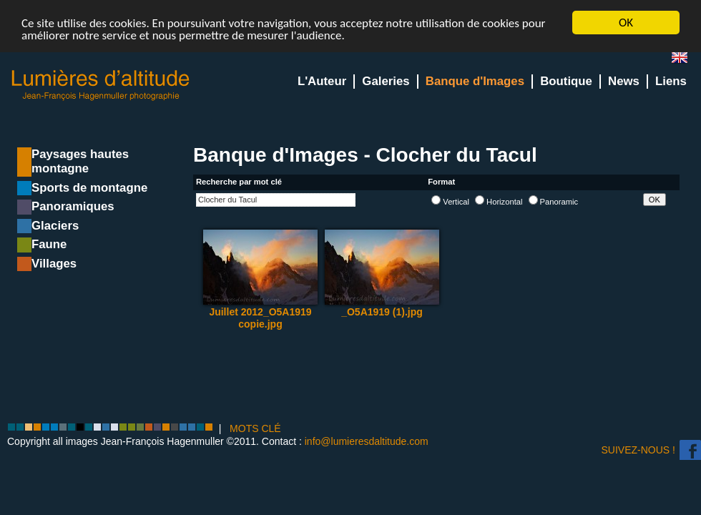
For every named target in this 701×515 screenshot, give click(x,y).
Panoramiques (72, 206)
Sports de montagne (89, 188)
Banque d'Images (475, 81)
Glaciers (55, 225)
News (623, 81)
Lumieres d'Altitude (101, 85)
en (685, 60)
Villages (54, 263)
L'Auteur (322, 81)
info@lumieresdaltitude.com (366, 441)
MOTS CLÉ (255, 428)
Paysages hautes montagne (80, 161)
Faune (49, 244)
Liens (671, 81)
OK (626, 22)
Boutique (566, 81)
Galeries (385, 81)
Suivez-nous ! (638, 450)
